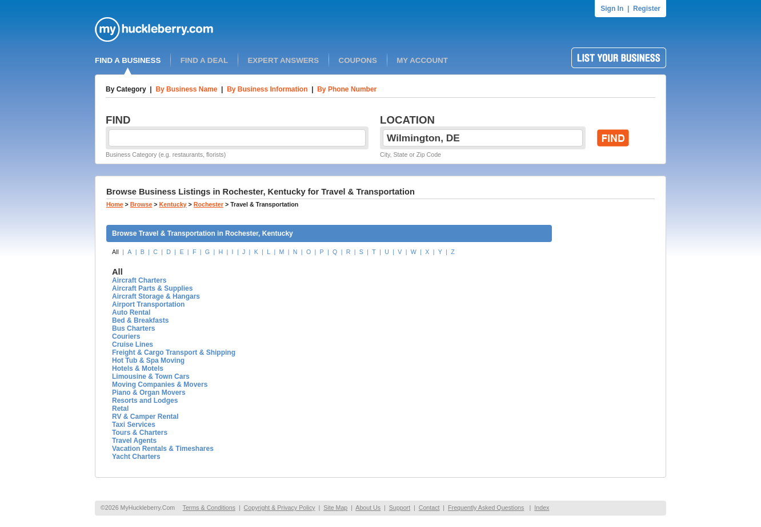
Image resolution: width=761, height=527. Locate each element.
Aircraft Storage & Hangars (156, 296)
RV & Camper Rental (145, 417)
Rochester (208, 204)
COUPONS (358, 60)
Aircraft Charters (139, 280)
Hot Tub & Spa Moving (148, 360)
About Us (367, 507)
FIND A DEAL (204, 60)
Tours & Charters (139, 433)
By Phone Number (347, 89)
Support (399, 507)
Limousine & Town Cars (151, 377)
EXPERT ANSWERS (283, 60)
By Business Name (186, 89)
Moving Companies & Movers (159, 385)
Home (114, 204)
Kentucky (173, 204)
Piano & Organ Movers (149, 393)
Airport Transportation (148, 304)
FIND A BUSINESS (128, 60)
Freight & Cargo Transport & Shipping (173, 352)
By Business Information (267, 89)
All (115, 251)
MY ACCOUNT (422, 60)
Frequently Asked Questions (486, 507)
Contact (429, 507)
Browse (141, 204)
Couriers (126, 336)
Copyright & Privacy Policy (279, 507)
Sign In (611, 9)
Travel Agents (134, 441)
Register (646, 9)
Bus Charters (133, 328)
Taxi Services (133, 425)
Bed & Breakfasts (140, 320)
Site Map (335, 507)
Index (541, 507)
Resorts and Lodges (145, 401)
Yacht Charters (136, 457)
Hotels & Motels (137, 368)
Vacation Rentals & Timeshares (163, 449)
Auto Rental (131, 312)
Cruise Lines (132, 344)
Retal (120, 409)
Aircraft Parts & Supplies (152, 288)
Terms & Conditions (209, 507)
